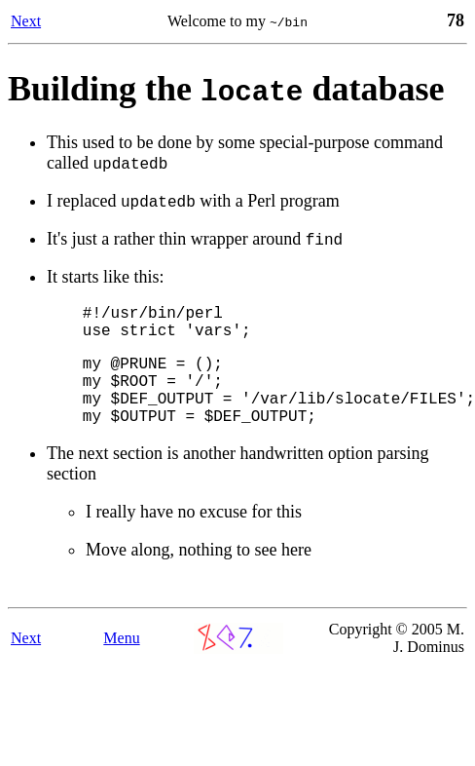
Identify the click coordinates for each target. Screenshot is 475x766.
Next (26, 21)
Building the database (226, 88)
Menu (121, 664)
